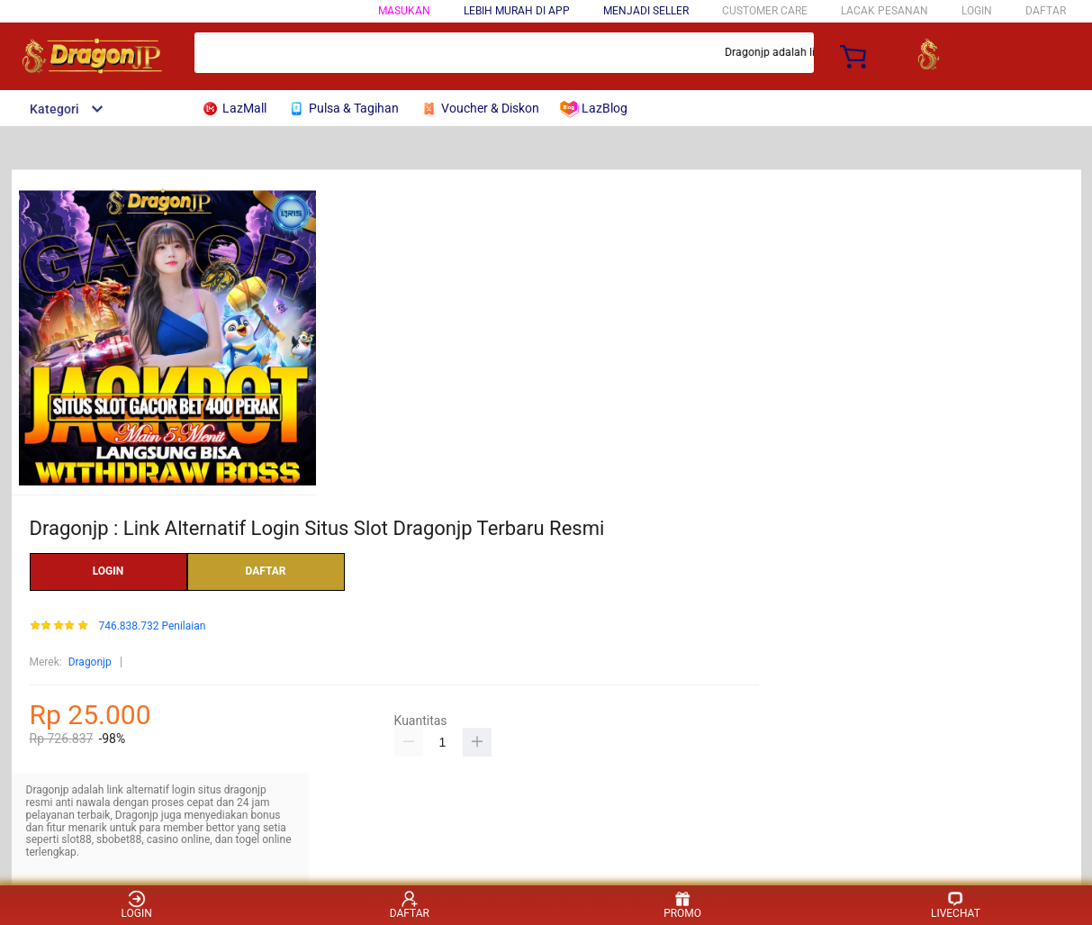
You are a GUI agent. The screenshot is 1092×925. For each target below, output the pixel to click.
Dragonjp (90, 662)
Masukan (404, 11)
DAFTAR (1045, 11)
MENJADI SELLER (646, 11)
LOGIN (976, 11)
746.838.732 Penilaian (151, 626)
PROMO (682, 905)
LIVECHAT (955, 905)
